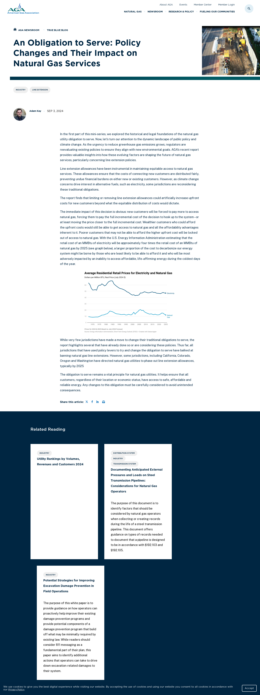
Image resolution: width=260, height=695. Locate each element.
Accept (249, 688)
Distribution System (117, 453)
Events (183, 4)
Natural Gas (133, 11)
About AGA (166, 4)
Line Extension (40, 90)
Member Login (226, 4)
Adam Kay (35, 111)
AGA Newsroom (28, 30)
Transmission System (117, 464)
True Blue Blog (57, 30)
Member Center (203, 4)
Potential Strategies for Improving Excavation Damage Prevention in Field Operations (193, 464)
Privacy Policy (16, 689)
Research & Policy (181, 11)
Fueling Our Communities (217, 11)
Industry (21, 90)
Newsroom (155, 11)
